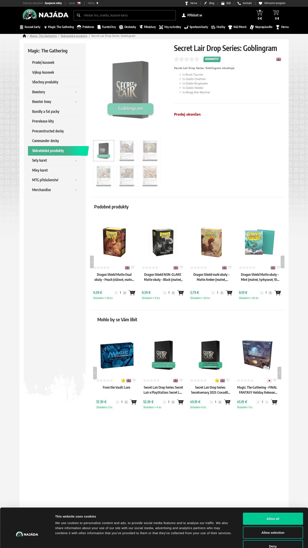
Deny (273, 520)
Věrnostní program (275, 3)
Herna (193, 3)
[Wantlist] (132, 292)
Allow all (273, 493)
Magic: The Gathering (43, 36)
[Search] (78, 15)
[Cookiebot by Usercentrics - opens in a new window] (27, 540)
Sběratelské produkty (74, 36)
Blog (211, 3)
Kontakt (247, 3)
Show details (220, 539)
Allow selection (272, 506)
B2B (228, 3)
